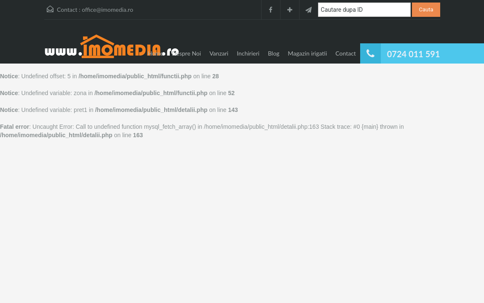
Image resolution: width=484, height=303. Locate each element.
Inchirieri (248, 53)
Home (155, 53)
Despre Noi (186, 53)
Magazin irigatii (307, 53)
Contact (345, 53)
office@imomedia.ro (107, 9)
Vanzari (218, 53)
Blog (273, 53)
